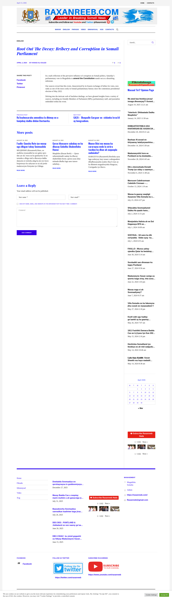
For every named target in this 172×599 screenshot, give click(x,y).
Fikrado (20, 483)
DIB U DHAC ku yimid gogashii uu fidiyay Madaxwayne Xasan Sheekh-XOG (67, 537)
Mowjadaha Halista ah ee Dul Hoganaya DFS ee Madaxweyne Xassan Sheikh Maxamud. (141, 222)
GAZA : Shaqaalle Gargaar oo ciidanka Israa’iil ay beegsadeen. (96, 119)
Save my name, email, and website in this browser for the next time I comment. (48, 204)
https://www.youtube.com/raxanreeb (104, 575)
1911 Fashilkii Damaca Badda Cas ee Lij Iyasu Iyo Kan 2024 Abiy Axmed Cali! (141, 332)
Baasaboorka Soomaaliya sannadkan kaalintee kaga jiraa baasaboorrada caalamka (67, 510)
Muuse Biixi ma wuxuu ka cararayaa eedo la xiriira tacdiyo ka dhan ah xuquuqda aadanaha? (102, 148)
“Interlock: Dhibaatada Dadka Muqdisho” (141, 113)
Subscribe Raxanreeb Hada (142, 434)
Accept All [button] (164, 595)
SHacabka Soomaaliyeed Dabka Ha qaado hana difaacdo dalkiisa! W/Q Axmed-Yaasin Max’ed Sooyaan (139, 209)
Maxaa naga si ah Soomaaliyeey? (135, 291)
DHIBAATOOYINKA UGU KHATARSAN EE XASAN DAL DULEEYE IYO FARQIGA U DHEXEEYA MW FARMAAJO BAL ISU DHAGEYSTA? (141, 127)
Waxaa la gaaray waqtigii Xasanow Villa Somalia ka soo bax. (141, 195)
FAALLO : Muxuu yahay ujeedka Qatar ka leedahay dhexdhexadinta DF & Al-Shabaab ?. (140, 250)
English (20, 41)
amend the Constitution (84, 78)
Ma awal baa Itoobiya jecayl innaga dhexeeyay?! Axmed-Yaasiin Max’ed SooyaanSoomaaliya (140, 100)
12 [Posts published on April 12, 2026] (153, 392)
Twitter (20, 84)
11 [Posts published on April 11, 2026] (149, 392)
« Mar (140, 408)
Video (19, 493)
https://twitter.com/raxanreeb (68, 578)
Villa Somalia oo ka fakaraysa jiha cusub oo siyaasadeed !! (141, 304)
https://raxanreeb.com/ (137, 495)
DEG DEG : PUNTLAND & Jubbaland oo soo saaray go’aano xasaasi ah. (68, 524)
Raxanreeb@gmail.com (137, 500)
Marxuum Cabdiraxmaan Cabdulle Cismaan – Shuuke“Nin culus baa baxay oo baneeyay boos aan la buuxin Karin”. (141, 182)
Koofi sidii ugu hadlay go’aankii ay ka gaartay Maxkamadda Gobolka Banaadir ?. (138, 318)
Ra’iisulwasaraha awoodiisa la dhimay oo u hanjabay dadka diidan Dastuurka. (37, 119)
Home (19, 478)
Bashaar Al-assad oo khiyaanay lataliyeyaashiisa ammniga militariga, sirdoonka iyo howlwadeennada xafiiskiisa (140, 141)
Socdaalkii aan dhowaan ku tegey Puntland (140, 263)
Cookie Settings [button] (151, 595)
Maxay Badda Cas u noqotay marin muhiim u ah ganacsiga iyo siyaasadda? (68, 496)
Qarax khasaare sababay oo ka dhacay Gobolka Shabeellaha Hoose (68, 146)
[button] (145, 442)
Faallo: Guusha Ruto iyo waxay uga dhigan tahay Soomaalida (31, 145)
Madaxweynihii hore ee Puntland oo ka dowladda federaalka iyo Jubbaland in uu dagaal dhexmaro (140, 154)
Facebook (21, 80)
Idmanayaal (21, 488)
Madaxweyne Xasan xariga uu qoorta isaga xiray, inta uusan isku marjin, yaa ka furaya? (141, 277)
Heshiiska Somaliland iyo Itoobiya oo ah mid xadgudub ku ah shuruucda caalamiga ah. (141, 345)
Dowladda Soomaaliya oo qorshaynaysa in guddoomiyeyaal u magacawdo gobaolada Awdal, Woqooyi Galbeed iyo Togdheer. (68, 483)
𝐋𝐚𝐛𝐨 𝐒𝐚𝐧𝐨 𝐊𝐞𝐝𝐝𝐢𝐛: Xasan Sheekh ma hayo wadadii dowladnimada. (139, 359)
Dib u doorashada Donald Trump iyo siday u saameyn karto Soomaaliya (140, 168)
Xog (18, 498)
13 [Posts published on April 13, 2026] (129, 396)
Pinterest (21, 87)
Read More (21, 170)
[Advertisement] (140, 65)
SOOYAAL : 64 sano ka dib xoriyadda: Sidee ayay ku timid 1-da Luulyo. (140, 236)
